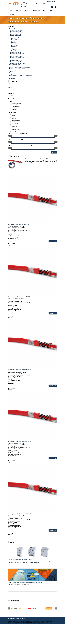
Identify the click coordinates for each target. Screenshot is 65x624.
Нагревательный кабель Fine (16, 61)
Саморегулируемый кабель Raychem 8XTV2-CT (19, 296)
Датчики (11, 71)
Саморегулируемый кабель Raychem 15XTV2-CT (19, 441)
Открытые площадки (15, 120)
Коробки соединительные (14, 64)
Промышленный (14, 114)
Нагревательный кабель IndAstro (17, 57)
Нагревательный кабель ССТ (16, 31)
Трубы (12, 117)
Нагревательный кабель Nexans (16, 59)
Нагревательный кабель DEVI (16, 52)
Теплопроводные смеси (14, 77)
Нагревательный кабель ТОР (16, 60)
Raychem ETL (14, 38)
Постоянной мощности (15, 106)
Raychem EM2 (14, 39)
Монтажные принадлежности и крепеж (17, 68)
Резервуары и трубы (15, 129)
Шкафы (10, 72)
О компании (19, 10)
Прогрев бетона (14, 123)
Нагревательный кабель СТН (16, 56)
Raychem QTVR (14, 48)
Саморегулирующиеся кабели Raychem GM (20, 37)
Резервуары (13, 118)
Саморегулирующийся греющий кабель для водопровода (21, 75)
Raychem (11, 95)
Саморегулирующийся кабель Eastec (17, 55)
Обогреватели (12, 78)
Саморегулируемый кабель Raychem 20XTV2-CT (19, 514)
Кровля (12, 115)
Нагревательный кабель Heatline (17, 53)
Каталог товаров (36, 10)
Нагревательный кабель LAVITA (16, 34)
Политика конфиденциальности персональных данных (19, 619)
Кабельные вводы (13, 66)
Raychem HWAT (14, 42)
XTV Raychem (14, 49)
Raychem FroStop (14, 45)
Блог (51, 10)
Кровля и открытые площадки (17, 127)
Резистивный (13, 109)
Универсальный (14, 126)
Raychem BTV (14, 46)
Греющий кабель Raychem (17, 22)
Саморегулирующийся (15, 103)
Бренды (45, 10)
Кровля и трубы (14, 124)
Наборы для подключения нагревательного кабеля (19, 67)
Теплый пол (11, 74)
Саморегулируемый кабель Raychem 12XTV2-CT (19, 369)
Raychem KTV (14, 50)
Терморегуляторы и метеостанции (16, 70)
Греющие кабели (36, 18)
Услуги (27, 10)
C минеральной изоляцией (16, 108)
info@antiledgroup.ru (51, 1)
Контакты (12, 14)
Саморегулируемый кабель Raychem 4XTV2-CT (19, 224)
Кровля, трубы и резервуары (16, 131)
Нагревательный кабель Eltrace (16, 30)
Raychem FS (13, 41)
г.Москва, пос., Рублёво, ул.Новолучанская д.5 (46, 3)
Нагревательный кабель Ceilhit (16, 33)
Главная (11, 10)
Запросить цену (53, 240)
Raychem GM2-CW (15, 44)
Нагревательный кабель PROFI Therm (17, 63)
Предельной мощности (15, 104)
